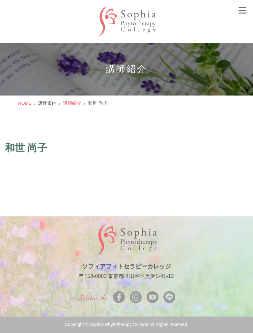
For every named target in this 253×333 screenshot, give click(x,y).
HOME (25, 103)
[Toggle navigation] (242, 9)
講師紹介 (72, 103)
